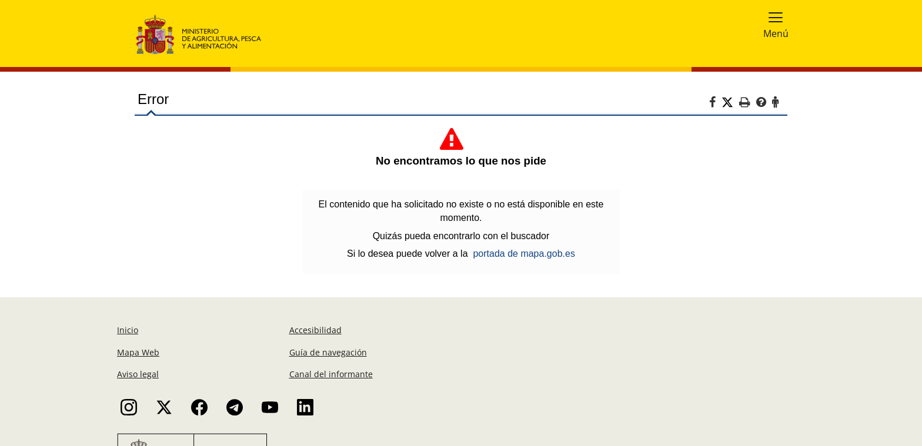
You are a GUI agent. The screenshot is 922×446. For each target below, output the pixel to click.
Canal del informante (331, 374)
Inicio (127, 330)
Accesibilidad (315, 330)
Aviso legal (138, 374)
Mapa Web (138, 352)
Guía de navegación (328, 352)
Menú (776, 33)
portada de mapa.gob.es (523, 254)
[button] (775, 17)
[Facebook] (715, 104)
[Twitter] (730, 102)
